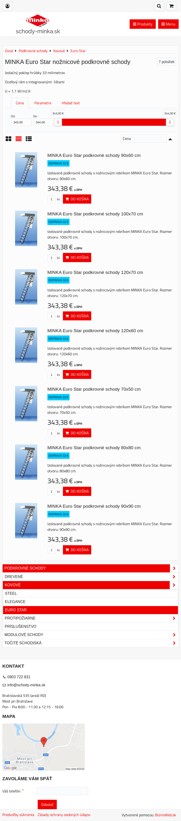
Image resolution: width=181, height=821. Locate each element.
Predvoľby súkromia (18, 814)
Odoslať (47, 804)
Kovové (91, 585)
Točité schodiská (91, 643)
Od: (21, 120)
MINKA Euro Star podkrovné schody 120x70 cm (95, 272)
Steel (11, 593)
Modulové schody (91, 635)
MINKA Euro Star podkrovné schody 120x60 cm (95, 330)
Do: (43, 120)
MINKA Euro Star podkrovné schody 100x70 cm (95, 213)
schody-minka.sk (38, 31)
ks (53, 199)
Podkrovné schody (91, 568)
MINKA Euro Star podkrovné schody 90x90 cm (94, 506)
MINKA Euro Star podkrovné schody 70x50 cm (94, 389)
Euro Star (16, 610)
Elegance (15, 602)
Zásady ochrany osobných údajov (64, 814)
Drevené (91, 577)
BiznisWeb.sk (165, 815)
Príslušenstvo (20, 626)
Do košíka (77, 199)
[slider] (58, 122)
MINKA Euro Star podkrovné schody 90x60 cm (94, 155)
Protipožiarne (91, 618)
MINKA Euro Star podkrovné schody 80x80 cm (94, 447)
